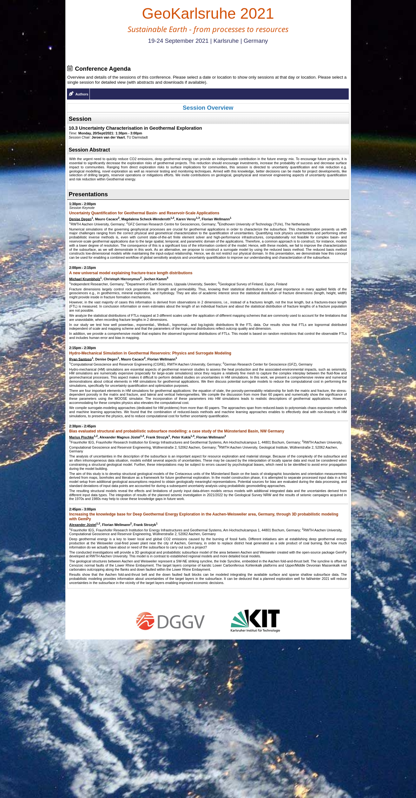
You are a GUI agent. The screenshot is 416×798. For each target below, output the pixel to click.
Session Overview (208, 107)
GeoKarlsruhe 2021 (208, 13)
